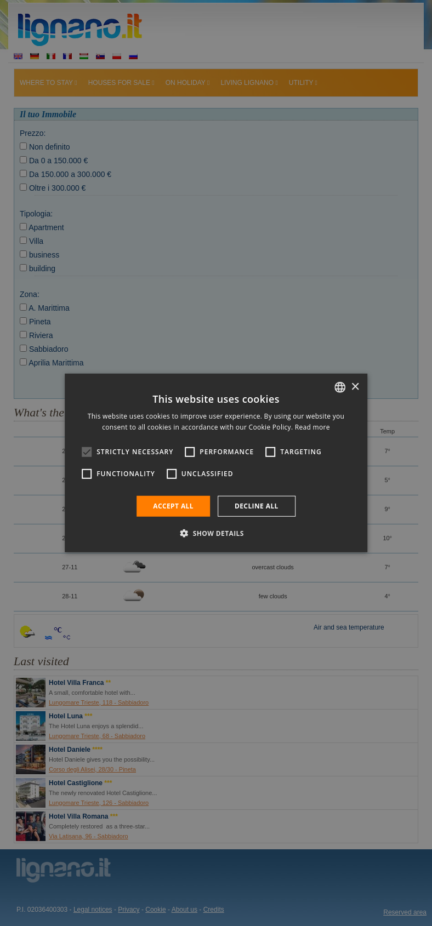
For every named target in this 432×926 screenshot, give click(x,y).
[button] (216, 533)
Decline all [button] (256, 506)
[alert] (216, 463)
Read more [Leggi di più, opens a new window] (312, 427)
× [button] (355, 386)
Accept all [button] (173, 506)
